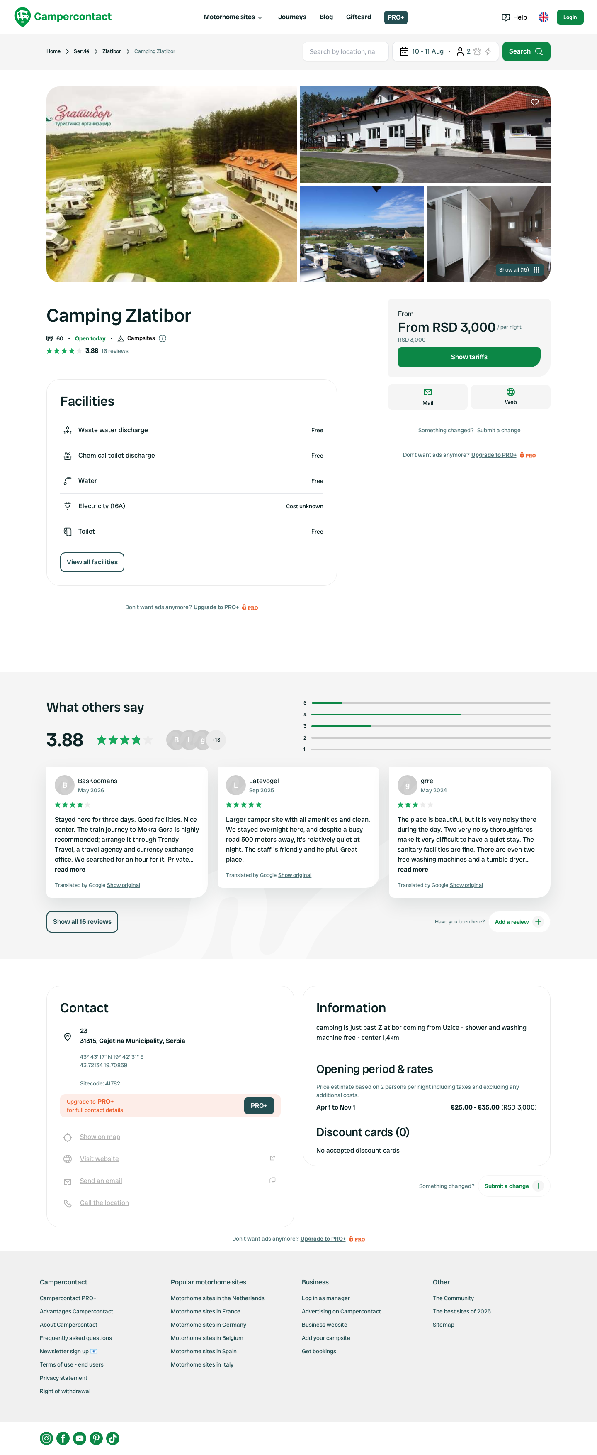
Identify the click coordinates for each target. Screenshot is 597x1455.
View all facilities (92, 562)
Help (514, 17)
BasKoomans (97, 780)
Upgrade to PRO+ (216, 607)
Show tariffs (469, 357)
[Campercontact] (63, 17)
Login (570, 17)
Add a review (519, 922)
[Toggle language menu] (543, 17)
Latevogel (264, 780)
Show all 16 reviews (82, 921)
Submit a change (499, 430)
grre (427, 780)
